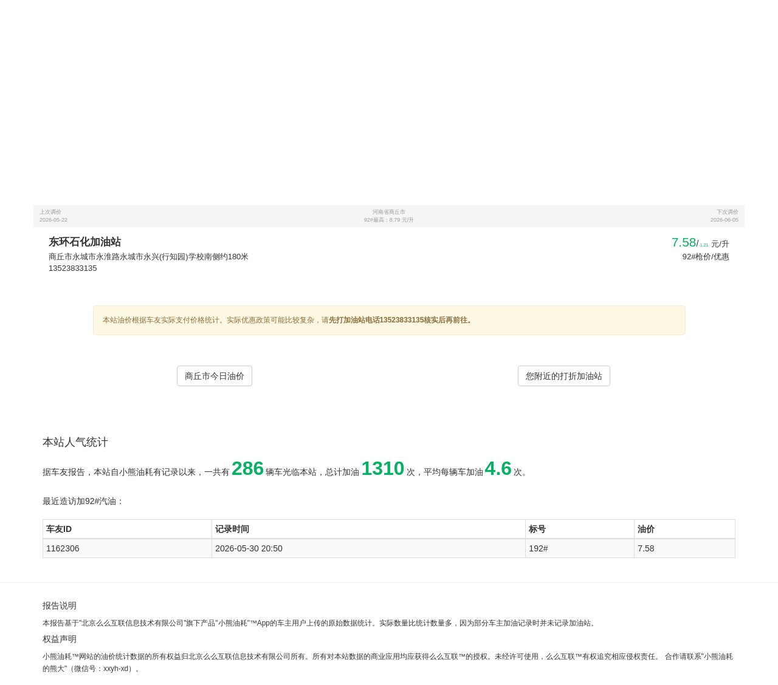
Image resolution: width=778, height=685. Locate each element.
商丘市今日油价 (214, 376)
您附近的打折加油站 (564, 376)
